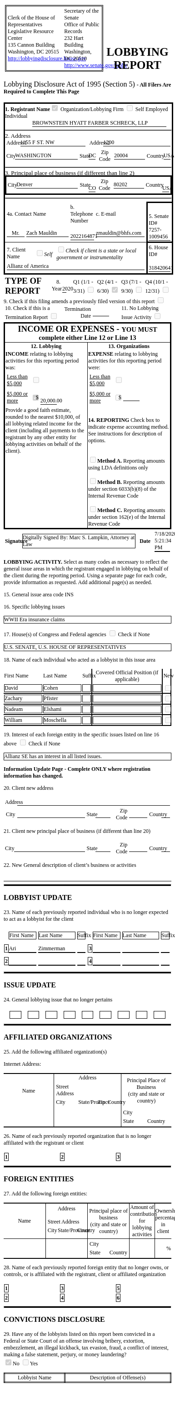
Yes (30, 1363)
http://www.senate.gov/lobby (95, 65)
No (13, 1363)
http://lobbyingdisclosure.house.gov (47, 58)
